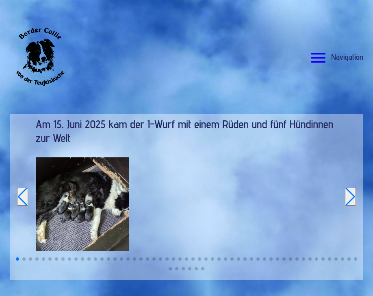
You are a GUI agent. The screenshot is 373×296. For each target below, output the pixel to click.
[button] (17, 259)
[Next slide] (350, 197)
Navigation (335, 57)
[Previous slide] (22, 197)
